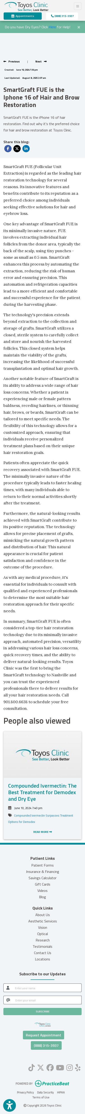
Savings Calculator (42, 878)
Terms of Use (40, 1097)
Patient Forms (42, 865)
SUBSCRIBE (42, 1011)
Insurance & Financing (42, 871)
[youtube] (60, 1067)
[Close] (79, 26)
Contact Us (42, 952)
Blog (42, 897)
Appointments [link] (22, 16)
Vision (42, 927)
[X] (40, 1067)
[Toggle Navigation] (77, 6)
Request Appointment (43, 1035)
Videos (42, 890)
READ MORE (42, 832)
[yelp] (77, 1067)
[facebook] (50, 1067)
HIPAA (61, 1092)
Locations (42, 959)
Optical (42, 933)
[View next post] (41, 61)
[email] (47, 1000)
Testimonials (42, 946)
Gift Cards (42, 884)
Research (43, 940)
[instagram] (69, 1067)
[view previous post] (11, 61)
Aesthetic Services (42, 921)
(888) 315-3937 (62, 16)
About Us (42, 914)
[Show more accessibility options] (9, 1105)
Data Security (45, 1092)
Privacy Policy (25, 1092)
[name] (47, 987)
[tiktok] (31, 1067)
